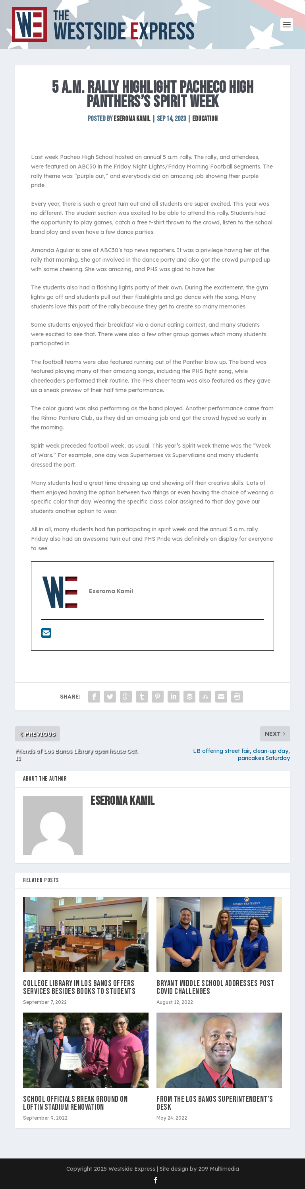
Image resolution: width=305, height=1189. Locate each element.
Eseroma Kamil (132, 119)
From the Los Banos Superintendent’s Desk (214, 1103)
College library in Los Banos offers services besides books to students (79, 987)
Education (205, 119)
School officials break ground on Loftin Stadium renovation (75, 1103)
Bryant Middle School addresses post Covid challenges (215, 987)
